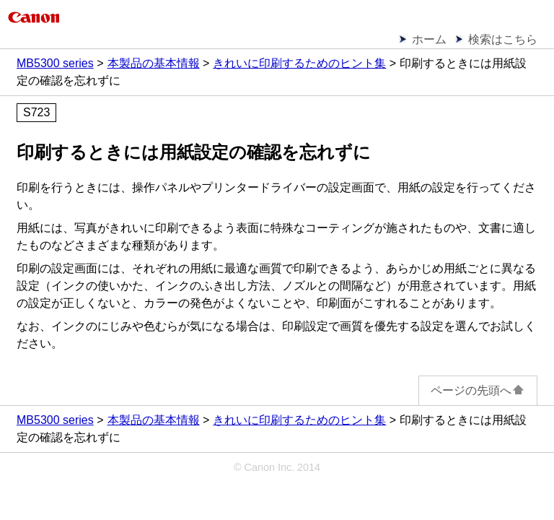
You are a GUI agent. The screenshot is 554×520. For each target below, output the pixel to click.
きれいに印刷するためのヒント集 (299, 63)
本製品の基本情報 (153, 63)
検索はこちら (502, 39)
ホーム (429, 39)
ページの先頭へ (478, 390)
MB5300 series (55, 63)
